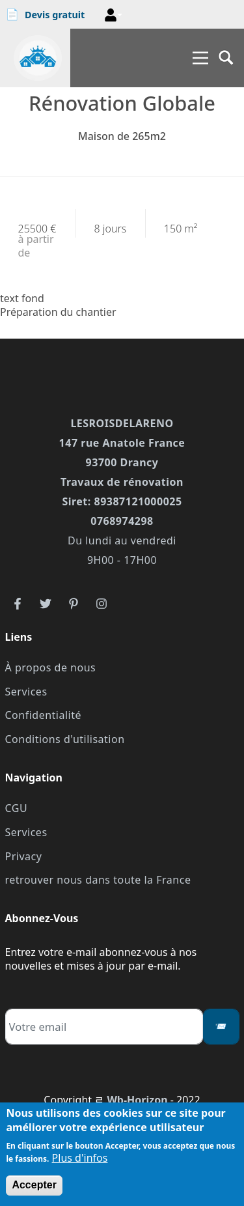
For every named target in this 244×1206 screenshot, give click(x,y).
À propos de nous (50, 667)
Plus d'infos (80, 1158)
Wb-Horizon (137, 1100)
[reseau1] (17, 602)
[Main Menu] (200, 58)
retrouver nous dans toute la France (98, 880)
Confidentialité (43, 715)
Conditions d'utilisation (65, 739)
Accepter (34, 1184)
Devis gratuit (45, 14)
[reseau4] (101, 602)
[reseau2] (45, 602)
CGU (16, 808)
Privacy (23, 856)
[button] (113, 14)
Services (26, 691)
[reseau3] (73, 602)
